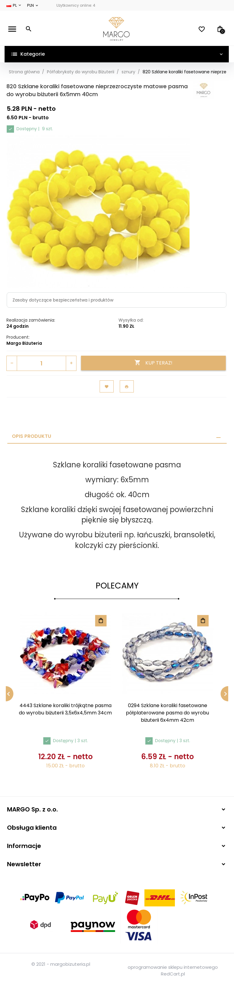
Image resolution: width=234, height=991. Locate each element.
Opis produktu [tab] (31, 436)
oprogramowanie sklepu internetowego (173, 967)
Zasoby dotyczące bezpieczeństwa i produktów (62, 300)
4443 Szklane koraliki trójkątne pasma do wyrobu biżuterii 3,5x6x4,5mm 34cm (65, 709)
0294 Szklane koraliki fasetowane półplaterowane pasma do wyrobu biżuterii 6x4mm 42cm (167, 713)
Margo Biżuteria (24, 343)
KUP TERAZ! (153, 362)
